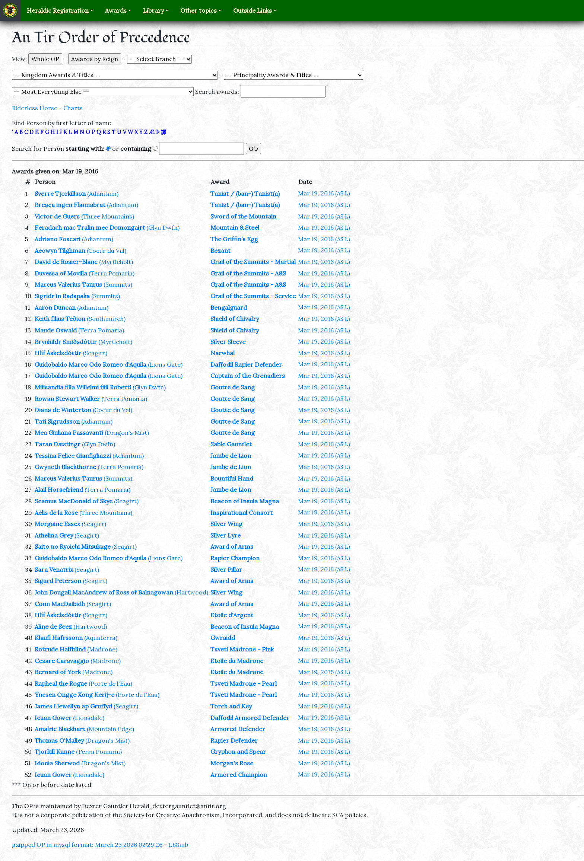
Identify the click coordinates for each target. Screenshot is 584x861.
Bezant (220, 250)
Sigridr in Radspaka (62, 296)
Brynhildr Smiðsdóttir (66, 341)
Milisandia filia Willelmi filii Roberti (83, 387)
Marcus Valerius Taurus (68, 284)
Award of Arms (231, 546)
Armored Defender (237, 729)
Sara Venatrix (54, 569)
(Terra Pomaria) (111, 273)
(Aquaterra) (100, 637)
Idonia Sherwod (57, 763)
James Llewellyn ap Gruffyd (73, 706)
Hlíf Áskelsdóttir (58, 353)
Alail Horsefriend (59, 489)
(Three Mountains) (107, 216)
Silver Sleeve (227, 341)
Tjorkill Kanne (54, 751)
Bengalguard (228, 307)
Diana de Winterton (63, 410)
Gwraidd (222, 637)
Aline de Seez (53, 626)
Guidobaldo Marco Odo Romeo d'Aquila (90, 364)
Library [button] (153, 10)
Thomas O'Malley (59, 740)
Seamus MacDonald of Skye (73, 501)
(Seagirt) (95, 353)
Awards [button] (116, 10)
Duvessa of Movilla (61, 273)
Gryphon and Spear (238, 751)
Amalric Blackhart (60, 729)
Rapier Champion (235, 558)
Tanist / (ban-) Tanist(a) (245, 193)
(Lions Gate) (165, 364)
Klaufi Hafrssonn (59, 637)
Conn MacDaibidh (60, 604)
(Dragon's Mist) (127, 432)
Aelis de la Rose (56, 512)
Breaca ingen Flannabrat (70, 204)
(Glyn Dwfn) (163, 227)
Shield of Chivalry (234, 318)
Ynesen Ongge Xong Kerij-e (74, 694)
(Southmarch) (106, 318)
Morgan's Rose (231, 763)
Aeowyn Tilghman (60, 250)
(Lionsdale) (88, 717)
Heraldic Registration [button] (58, 10)
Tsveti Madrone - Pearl (243, 683)
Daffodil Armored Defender (249, 717)
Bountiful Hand (231, 478)
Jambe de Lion (230, 455)
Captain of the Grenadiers (247, 375)
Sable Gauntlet (231, 444)
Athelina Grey (54, 535)
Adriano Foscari (57, 239)
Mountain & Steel (234, 227)
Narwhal (222, 353)
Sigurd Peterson (58, 580)
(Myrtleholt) (116, 261)
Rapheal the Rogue (61, 683)
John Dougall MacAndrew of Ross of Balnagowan (104, 592)
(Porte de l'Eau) (110, 683)
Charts (73, 108)
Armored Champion (238, 774)
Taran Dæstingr (57, 444)
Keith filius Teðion (60, 318)
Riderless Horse (34, 108)
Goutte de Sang (232, 387)
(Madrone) (102, 649)
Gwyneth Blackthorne (65, 467)
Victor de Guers (57, 216)
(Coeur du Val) (106, 250)
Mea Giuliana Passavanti (69, 432)
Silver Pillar (226, 569)
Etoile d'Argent (231, 615)
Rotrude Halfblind (60, 649)
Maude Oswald (56, 330)
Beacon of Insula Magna (244, 501)
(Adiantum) (102, 193)
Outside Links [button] (252, 10)
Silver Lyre (225, 535)
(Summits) (118, 284)
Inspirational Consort (241, 512)
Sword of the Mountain (243, 216)
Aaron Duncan (55, 307)
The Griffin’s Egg (234, 239)
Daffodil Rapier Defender (246, 364)
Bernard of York (58, 672)
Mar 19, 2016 (324, 193)
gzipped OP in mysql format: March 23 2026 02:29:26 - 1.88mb (100, 844)
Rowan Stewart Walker (67, 398)
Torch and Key (231, 706)
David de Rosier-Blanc (66, 261)
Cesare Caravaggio (62, 660)
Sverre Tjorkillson (60, 193)
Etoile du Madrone (236, 660)
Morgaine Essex (57, 523)
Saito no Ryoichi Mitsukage (73, 546)
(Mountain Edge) (110, 729)
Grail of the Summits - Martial (253, 261)
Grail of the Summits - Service (253, 296)
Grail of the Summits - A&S (248, 273)
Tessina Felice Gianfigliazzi (73, 455)
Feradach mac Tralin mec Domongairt (90, 227)
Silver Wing (226, 523)
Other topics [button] (198, 10)
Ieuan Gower (53, 717)
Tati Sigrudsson (57, 421)
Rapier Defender (234, 740)
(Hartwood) (191, 592)
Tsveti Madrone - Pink (242, 649)
